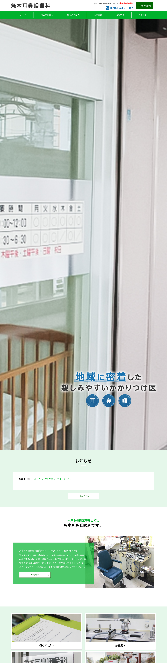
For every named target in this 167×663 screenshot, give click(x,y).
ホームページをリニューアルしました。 (53, 479)
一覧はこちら (83, 496)
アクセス (142, 15)
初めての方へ (47, 15)
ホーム (23, 15)
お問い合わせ (145, 5)
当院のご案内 (73, 15)
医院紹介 (120, 15)
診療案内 (98, 15)
